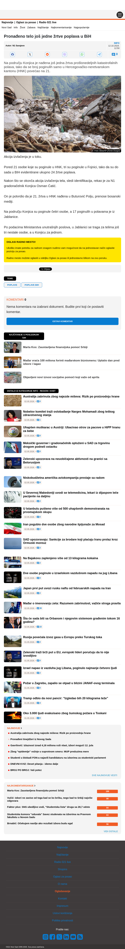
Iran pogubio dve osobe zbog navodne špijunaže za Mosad (64, 524)
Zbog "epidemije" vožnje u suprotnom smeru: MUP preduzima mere (49, 751)
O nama (62, 884)
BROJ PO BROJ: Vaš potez (26, 770)
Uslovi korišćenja (62, 913)
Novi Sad (7, 27)
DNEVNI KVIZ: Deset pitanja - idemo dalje (34, 763)
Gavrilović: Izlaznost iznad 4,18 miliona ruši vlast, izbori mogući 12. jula (51, 745)
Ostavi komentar (62, 321)
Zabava (31, 27)
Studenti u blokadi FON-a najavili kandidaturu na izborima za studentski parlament (58, 757)
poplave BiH (32, 285)
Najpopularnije (81, 27)
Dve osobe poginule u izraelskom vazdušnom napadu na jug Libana (70, 573)
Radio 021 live (47, 22)
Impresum (62, 905)
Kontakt (62, 898)
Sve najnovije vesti (104, 775)
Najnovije (7, 22)
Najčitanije (43, 27)
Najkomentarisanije (61, 27)
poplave (12, 285)
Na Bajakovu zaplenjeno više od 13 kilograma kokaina (60, 558)
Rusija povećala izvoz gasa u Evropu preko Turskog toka (62, 637)
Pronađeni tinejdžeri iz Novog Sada (30, 739)
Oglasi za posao (26, 22)
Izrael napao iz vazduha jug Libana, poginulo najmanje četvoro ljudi (70, 668)
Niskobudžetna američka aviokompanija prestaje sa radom (63, 477)
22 (39, 627)
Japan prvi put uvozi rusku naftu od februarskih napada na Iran (67, 588)
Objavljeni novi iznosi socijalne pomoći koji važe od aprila (61, 377)
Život (22, 27)
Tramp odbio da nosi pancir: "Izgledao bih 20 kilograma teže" (65, 698)
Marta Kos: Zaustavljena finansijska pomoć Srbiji (55, 347)
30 (39, 608)
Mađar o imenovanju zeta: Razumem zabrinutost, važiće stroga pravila (72, 603)
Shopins (62, 869)
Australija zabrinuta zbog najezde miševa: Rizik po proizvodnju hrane (71, 396)
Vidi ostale (111, 831)
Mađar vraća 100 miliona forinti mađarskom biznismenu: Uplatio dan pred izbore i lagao (71, 362)
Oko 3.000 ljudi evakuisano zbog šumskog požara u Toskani (64, 713)
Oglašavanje (62, 891)
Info (16, 27)
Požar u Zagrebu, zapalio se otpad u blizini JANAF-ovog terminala (69, 683)
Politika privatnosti (62, 920)
